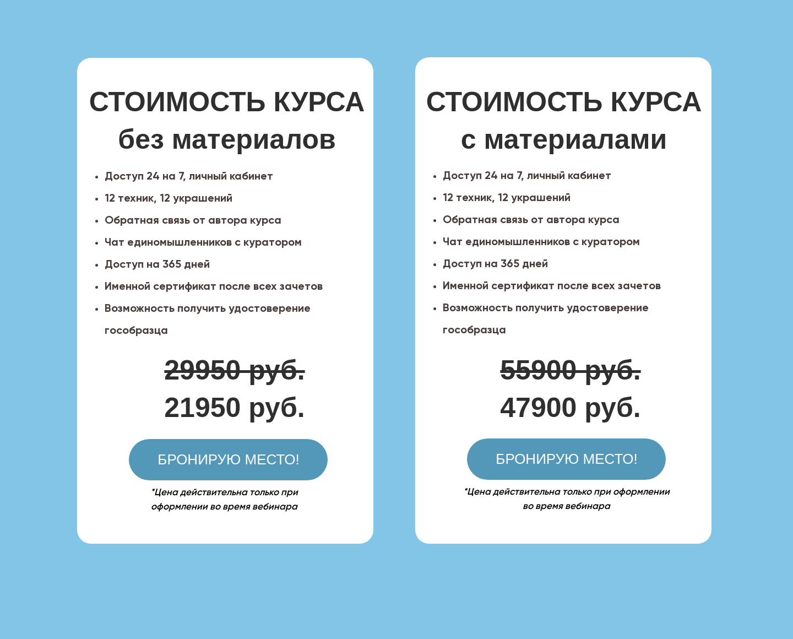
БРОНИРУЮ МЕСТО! (566, 459)
